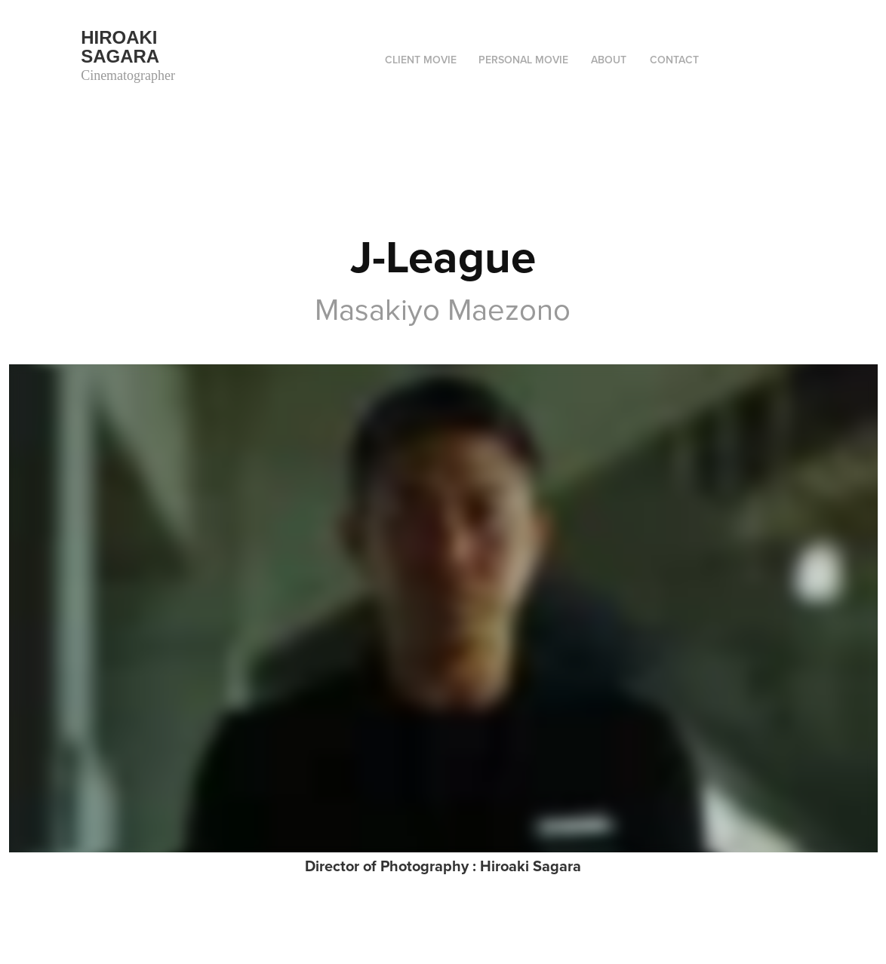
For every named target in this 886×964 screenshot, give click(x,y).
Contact (674, 59)
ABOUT (608, 59)
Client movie (421, 59)
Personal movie (523, 59)
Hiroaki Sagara (121, 46)
